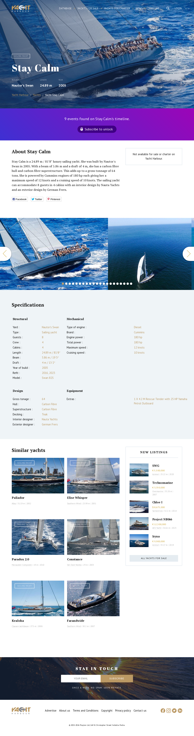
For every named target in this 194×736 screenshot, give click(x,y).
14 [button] (107, 284)
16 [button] (114, 284)
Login (178, 8)
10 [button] (93, 284)
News (139, 8)
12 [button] (100, 284)
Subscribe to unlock (99, 129)
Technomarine (162, 483)
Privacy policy (123, 710)
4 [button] (73, 284)
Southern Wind (74, 503)
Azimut (155, 474)
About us (64, 710)
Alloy (14, 503)
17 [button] (117, 284)
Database (65, 8)
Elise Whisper (77, 498)
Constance (74, 559)
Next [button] (188, 254)
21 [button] (131, 284)
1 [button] (63, 284)
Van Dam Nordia (74, 565)
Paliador (18, 498)
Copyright (107, 710)
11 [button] (97, 284)
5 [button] (76, 284)
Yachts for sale (88, 8)
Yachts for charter (117, 8)
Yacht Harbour (21, 9)
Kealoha (18, 621)
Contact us (140, 710)
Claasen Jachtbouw (20, 626)
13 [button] (104, 284)
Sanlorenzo (157, 511)
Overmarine (158, 491)
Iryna (156, 536)
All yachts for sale (154, 558)
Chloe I (157, 502)
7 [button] (83, 284)
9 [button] (90, 284)
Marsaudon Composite (22, 565)
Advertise (50, 710)
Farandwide (75, 621)
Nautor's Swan (22, 85)
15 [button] (111, 284)
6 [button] (80, 284)
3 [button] (70, 284)
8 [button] (87, 284)
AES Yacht (156, 528)
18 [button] (121, 284)
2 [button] (66, 284)
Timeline (154, 8)
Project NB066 (162, 519)
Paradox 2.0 (20, 559)
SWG (155, 465)
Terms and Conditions (86, 710)
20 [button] (128, 284)
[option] (150, 254)
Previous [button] (5, 254)
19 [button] (124, 284)
